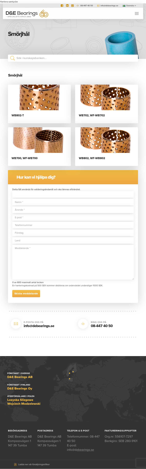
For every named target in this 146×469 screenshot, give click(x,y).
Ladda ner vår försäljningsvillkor (34, 464)
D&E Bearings (27, 13)
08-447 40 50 (102, 326)
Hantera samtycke (9, 2)
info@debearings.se (109, 5)
